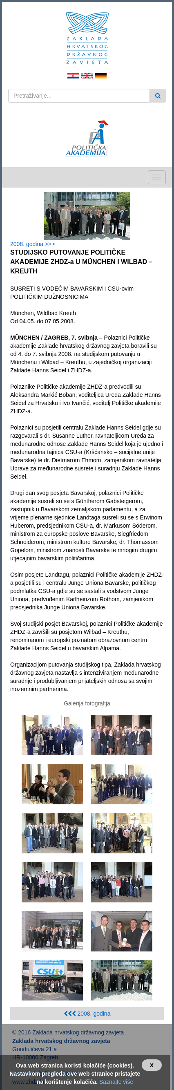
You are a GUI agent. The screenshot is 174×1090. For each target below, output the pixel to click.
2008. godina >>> (34, 244)
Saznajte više (116, 1082)
